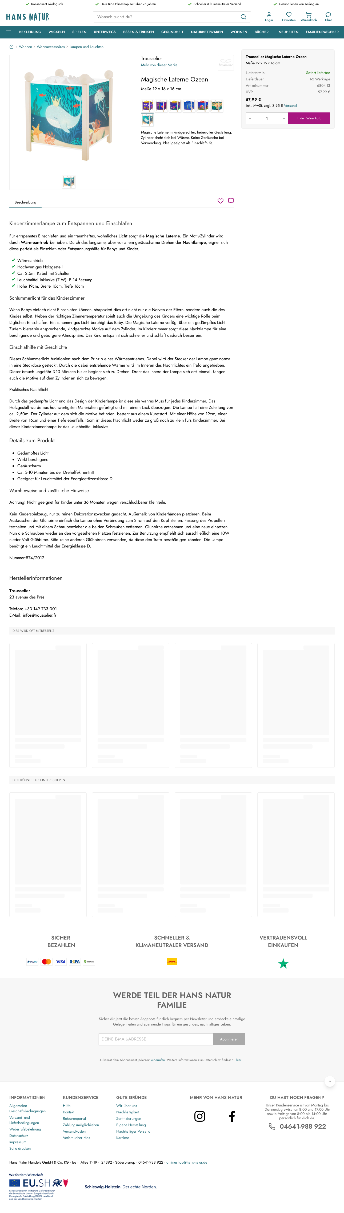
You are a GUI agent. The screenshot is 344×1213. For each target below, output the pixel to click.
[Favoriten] (289, 16)
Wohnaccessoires (51, 46)
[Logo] (45, 17)
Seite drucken (20, 1148)
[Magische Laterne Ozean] (147, 120)
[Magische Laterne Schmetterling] (175, 106)
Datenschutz (18, 1135)
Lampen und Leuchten (86, 46)
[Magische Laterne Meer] (161, 106)
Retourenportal (74, 1118)
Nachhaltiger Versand (133, 1131)
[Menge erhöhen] (284, 118)
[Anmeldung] (269, 16)
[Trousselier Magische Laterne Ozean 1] (69, 115)
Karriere (122, 1137)
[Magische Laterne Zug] (147, 106)
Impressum (17, 1142)
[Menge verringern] (250, 118)
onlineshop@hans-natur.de (186, 1162)
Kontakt (68, 1112)
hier (238, 1060)
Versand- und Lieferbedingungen (24, 1120)
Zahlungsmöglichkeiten (81, 1125)
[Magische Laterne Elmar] (203, 106)
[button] (269, 16)
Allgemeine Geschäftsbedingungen (27, 1108)
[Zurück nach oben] (329, 1081)
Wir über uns (126, 1105)
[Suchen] (243, 16)
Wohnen (25, 46)
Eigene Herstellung (131, 1125)
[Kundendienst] (328, 16)
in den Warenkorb (309, 118)
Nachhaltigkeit (127, 1112)
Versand (290, 105)
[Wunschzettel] (220, 201)
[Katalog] (231, 201)
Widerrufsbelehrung (25, 1129)
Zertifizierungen (128, 1118)
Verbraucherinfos (76, 1137)
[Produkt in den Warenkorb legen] (267, 118)
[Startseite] (12, 47)
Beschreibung (25, 202)
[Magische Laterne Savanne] (216, 106)
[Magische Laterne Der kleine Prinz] (189, 106)
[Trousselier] (226, 63)
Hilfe (66, 1105)
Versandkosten (74, 1131)
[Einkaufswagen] (308, 16)
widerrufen (158, 1060)
